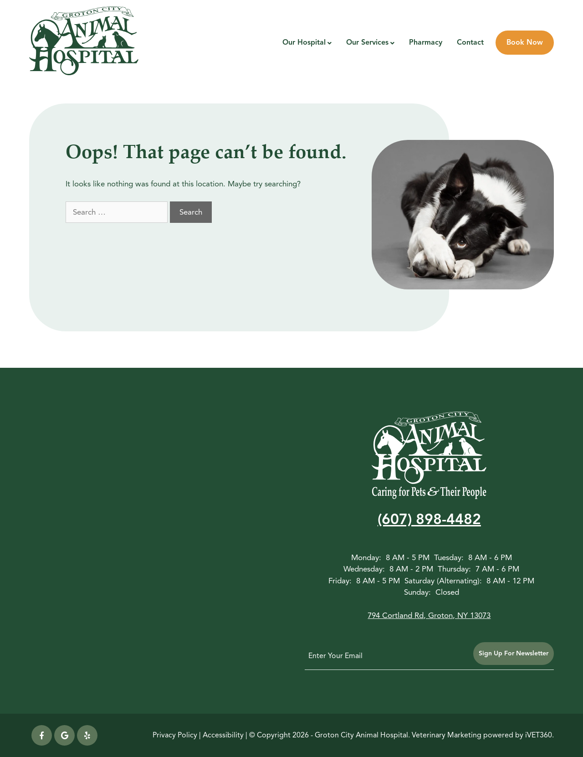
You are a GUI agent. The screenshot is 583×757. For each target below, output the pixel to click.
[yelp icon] (87, 735)
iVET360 (538, 735)
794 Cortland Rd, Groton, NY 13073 (429, 615)
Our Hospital (304, 42)
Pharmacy (425, 42)
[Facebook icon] (41, 735)
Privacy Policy (175, 735)
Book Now (524, 42)
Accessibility (223, 735)
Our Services (367, 42)
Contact (470, 42)
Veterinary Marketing (446, 735)
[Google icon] (64, 735)
